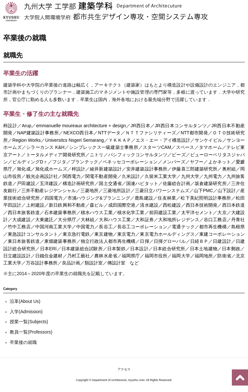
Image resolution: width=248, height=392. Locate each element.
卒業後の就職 (23, 342)
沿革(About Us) (25, 301)
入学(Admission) (26, 311)
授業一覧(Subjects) (29, 321)
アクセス (124, 369)
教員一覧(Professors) (31, 332)
